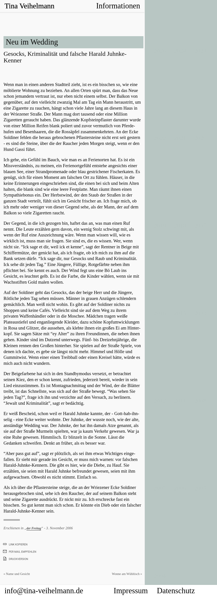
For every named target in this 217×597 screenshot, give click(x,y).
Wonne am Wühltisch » (125, 574)
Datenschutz (176, 590)
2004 (160, 575)
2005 (200, 488)
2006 (180, 488)
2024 (180, 50)
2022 (160, 138)
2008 (200, 400)
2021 (180, 138)
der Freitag (34, 528)
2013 (200, 313)
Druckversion (16, 558)
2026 (160, 50)
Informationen (118, 6)
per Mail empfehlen (20, 551)
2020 (200, 138)
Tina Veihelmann (31, 6)
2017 (200, 225)
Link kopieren (16, 544)
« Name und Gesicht (18, 574)
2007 (160, 488)
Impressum (131, 590)
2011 (180, 400)
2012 (160, 400)
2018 (180, 225)
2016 (160, 313)
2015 (180, 313)
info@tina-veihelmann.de (44, 590)
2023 (200, 50)
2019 (160, 225)
